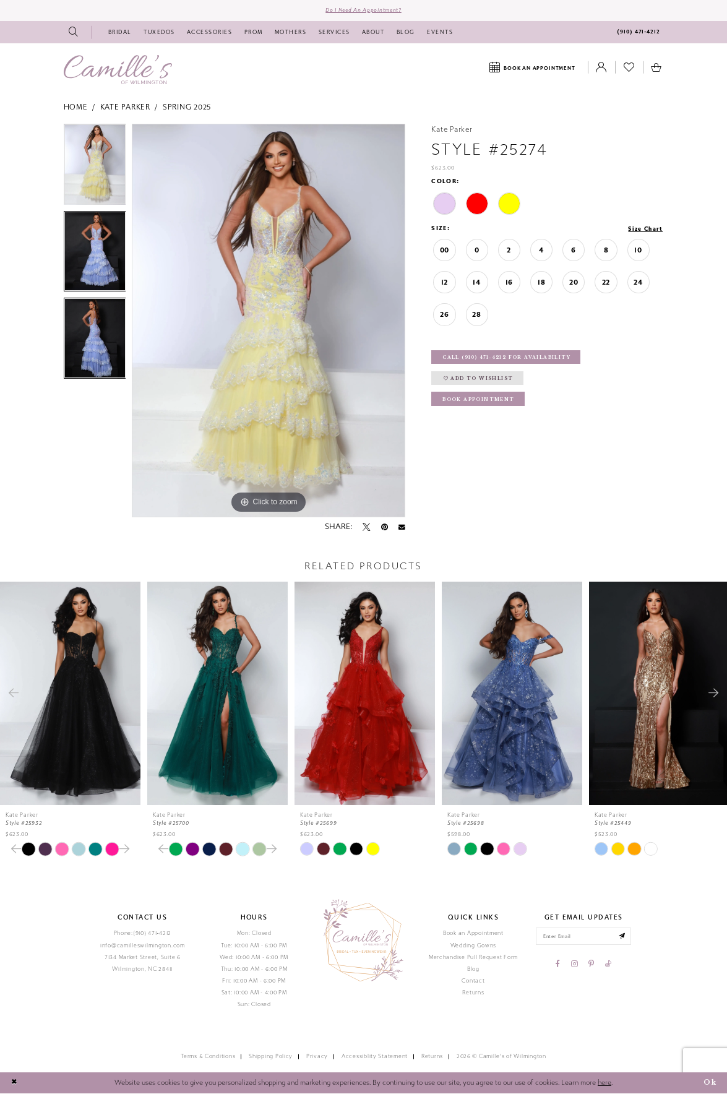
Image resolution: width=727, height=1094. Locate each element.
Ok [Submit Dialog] (709, 1083)
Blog (473, 970)
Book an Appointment (473, 934)
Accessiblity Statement (375, 1057)
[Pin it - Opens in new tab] (384, 527)
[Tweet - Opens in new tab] (366, 527)
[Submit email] (624, 938)
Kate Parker (125, 108)
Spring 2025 (187, 108)
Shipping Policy (271, 1057)
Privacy (317, 1057)
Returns (473, 993)
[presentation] (70, 694)
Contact (473, 981)
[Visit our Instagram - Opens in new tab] (574, 966)
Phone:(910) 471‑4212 (143, 934)
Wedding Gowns (473, 946)
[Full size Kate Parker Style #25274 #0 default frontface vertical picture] (268, 321)
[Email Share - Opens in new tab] (401, 528)
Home (76, 108)
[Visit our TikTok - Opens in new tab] (608, 966)
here (604, 1083)
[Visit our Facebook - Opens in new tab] (558, 966)
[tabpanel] (95, 168)
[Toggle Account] (601, 69)
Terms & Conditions (208, 1057)
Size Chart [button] (644, 229)
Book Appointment (479, 402)
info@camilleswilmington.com (142, 946)
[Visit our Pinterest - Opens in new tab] (591, 966)
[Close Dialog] (14, 1084)
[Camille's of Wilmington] (118, 70)
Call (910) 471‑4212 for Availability (509, 359)
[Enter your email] (584, 938)
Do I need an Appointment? (363, 10)
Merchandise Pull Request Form (473, 958)
